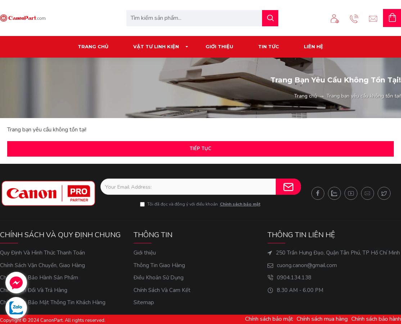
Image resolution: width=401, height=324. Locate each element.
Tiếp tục (200, 148)
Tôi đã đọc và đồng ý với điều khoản (200, 204)
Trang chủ (305, 96)
